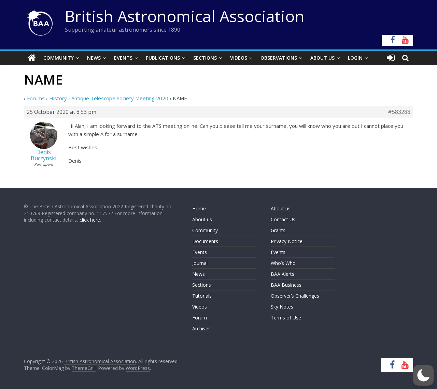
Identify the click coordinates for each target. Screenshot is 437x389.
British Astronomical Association (185, 16)
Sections (205, 58)
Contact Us (283, 219)
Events (123, 58)
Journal (200, 263)
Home (199, 208)
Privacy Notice (286, 241)
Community (58, 58)
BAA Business (286, 285)
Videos (238, 58)
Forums (36, 98)
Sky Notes (282, 306)
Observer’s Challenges (295, 296)
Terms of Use (286, 317)
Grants (278, 230)
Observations (278, 58)
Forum (199, 317)
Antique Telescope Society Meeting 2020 (119, 98)
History (58, 98)
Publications (163, 58)
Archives (201, 328)
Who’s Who (283, 263)
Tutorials (202, 296)
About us (202, 219)
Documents (205, 241)
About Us (322, 58)
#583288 (399, 112)
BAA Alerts (282, 274)
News (94, 58)
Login (355, 58)
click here (90, 219)
